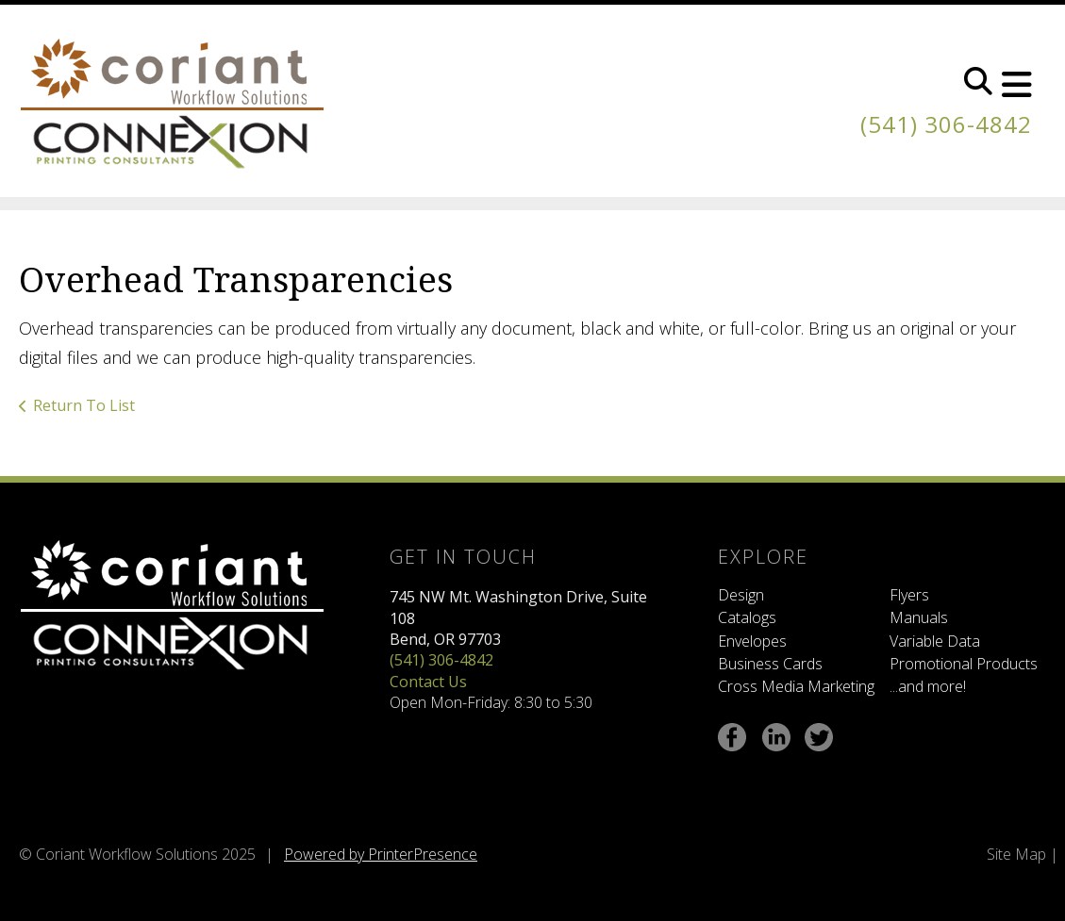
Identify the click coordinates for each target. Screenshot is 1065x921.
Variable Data (935, 641)
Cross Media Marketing (796, 686)
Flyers (909, 594)
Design (741, 594)
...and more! (928, 686)
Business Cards (770, 663)
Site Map (1016, 854)
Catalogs (747, 617)
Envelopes (752, 641)
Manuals (919, 617)
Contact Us (428, 681)
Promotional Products (964, 663)
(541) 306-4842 (946, 124)
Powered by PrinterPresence (380, 854)
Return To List (84, 405)
